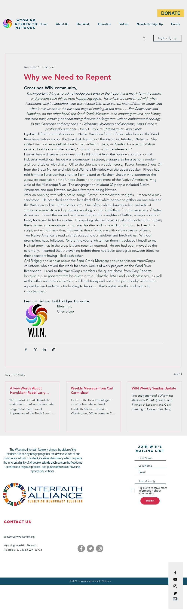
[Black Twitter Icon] (175, 593)
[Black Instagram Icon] (175, 586)
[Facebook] (81, 548)
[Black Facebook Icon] (175, 572)
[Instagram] (99, 548)
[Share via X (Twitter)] (35, 349)
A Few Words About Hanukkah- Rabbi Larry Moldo (27, 390)
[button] (144, 38)
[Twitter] (90, 548)
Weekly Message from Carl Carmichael (92, 390)
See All (177, 374)
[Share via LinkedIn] (44, 349)
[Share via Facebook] (26, 349)
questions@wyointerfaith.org (19, 536)
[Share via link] (53, 349)
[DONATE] (170, 13)
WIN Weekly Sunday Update (154, 388)
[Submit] (150, 501)
